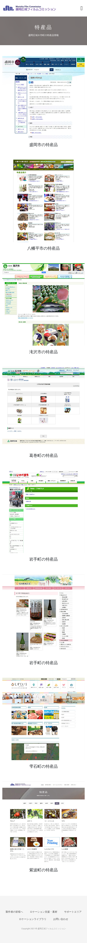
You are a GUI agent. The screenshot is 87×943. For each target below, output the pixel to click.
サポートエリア (73, 911)
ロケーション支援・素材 (43, 911)
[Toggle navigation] (82, 8)
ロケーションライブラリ (32, 919)
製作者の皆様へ (14, 911)
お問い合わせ (60, 919)
